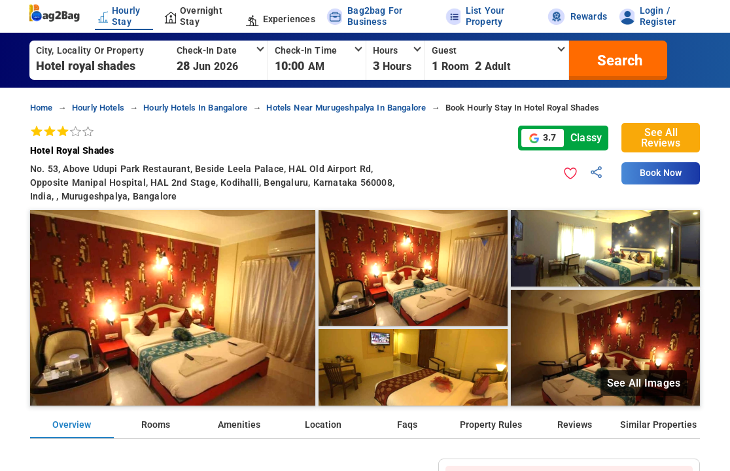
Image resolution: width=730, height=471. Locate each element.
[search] (618, 60)
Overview (71, 424)
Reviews (574, 424)
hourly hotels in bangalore (195, 108)
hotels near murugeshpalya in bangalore (346, 108)
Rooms (155, 424)
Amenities (239, 424)
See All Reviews (660, 137)
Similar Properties (658, 424)
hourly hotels (98, 108)
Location (323, 424)
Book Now (661, 173)
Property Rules (491, 424)
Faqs (407, 424)
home (41, 108)
